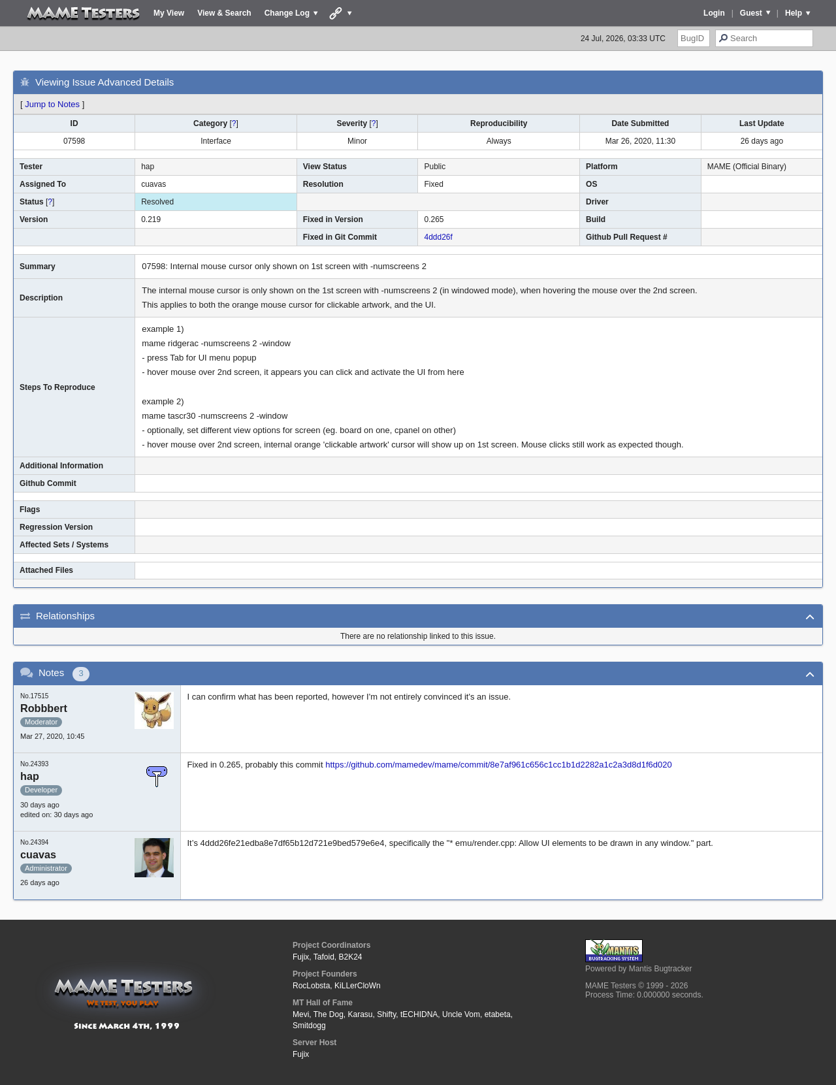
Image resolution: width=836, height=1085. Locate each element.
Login (714, 13)
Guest (751, 13)
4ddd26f (438, 237)
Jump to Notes (52, 104)
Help (793, 13)
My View (168, 13)
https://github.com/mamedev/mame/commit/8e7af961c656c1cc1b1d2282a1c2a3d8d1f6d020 (498, 764)
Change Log (287, 13)
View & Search (224, 13)
